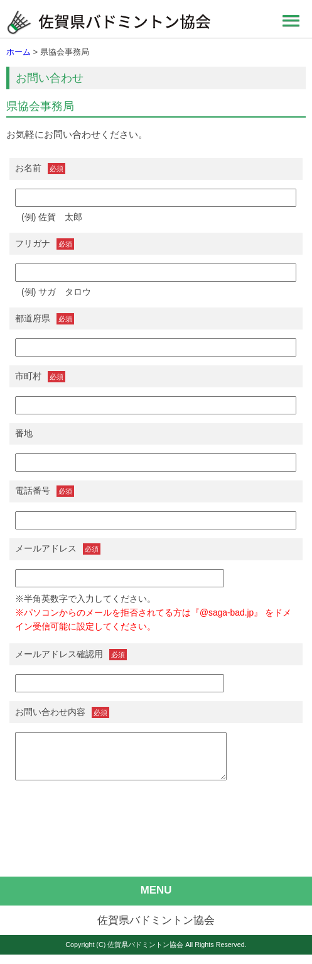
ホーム (18, 52)
